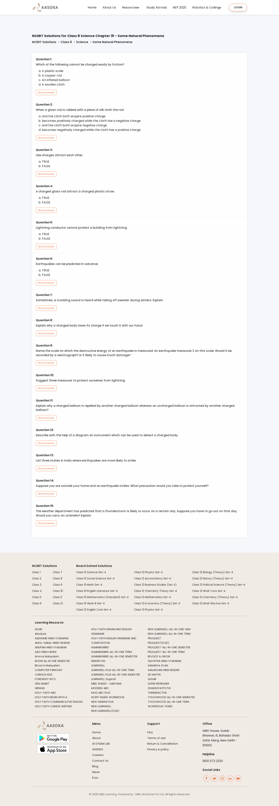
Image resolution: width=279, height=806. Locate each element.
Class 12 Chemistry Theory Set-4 (155, 591)
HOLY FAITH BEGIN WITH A (51, 697)
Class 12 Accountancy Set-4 (152, 578)
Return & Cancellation (162, 744)
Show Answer (46, 92)
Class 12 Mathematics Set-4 (152, 597)
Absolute (40, 634)
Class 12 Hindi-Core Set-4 (208, 591)
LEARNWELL (98, 665)
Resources (129, 7)
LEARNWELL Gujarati (103, 679)
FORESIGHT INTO (45, 679)
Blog (95, 766)
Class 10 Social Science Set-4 (95, 578)
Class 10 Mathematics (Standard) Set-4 (102, 597)
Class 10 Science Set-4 (91, 572)
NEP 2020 (179, 7)
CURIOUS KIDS (43, 674)
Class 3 (36, 585)
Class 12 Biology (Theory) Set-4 (212, 572)
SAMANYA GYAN (158, 665)
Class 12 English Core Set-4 (93, 609)
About (96, 738)
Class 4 (37, 591)
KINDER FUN (98, 661)
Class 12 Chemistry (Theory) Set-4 (215, 597)
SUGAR (152, 679)
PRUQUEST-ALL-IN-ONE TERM (166, 652)
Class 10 (58, 591)
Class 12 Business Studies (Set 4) (155, 585)
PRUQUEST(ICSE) (158, 643)
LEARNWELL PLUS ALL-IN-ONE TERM (112, 670)
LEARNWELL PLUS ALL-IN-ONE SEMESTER (115, 674)
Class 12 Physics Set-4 (148, 572)
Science (82, 42)
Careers (97, 755)
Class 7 (57, 572)
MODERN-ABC (100, 688)
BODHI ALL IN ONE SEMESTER (52, 661)
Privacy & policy (158, 749)
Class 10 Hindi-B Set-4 (90, 603)
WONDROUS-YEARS (160, 706)
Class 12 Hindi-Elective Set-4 (210, 603)
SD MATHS (154, 674)
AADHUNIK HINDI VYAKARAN (51, 638)
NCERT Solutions (44, 42)
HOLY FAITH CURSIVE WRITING (53, 706)
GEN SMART (42, 684)
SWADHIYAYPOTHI (159, 688)
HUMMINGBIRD (100, 647)
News (96, 772)
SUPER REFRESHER (158, 684)
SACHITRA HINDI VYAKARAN (164, 661)
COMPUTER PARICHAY (48, 670)
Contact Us (100, 761)
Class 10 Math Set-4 (89, 585)
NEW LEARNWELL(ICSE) (105, 711)
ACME (38, 629)
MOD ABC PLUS (100, 693)
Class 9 (57, 585)
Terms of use (156, 738)
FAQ (150, 732)
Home (92, 7)
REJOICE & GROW (159, 656)
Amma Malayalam (47, 656)
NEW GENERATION (102, 702)
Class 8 (66, 42)
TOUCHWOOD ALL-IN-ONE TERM (168, 702)
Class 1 (36, 572)
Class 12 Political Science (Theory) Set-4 (218, 585)
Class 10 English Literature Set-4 (97, 591)
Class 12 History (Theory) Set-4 (212, 578)
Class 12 (58, 603)
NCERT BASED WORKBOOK (107, 697)
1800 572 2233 (212, 761)
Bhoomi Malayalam (47, 665)
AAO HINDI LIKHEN (45, 652)
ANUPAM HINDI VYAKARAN (51, 647)
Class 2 (36, 578)
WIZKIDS (97, 749)
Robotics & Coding (205, 7)
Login (238, 7)
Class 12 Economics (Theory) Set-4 (157, 603)
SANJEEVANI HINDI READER (163, 670)
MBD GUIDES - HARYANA (106, 684)
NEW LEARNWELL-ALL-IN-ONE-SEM (169, 629)
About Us (109, 7)
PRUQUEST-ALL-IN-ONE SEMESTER (169, 647)
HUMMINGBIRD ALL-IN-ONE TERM (111, 652)
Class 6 (36, 603)
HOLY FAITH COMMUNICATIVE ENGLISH (59, 702)
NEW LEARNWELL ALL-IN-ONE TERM (169, 634)
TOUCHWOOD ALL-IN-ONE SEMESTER (171, 697)
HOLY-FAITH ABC (45, 693)
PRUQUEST (154, 638)
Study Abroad (156, 7)
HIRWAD (40, 688)
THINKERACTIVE (157, 693)
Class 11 (57, 597)
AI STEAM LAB (101, 744)
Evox (95, 778)
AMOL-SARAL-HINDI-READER (52, 643)
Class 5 (36, 597)
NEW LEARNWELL (101, 706)
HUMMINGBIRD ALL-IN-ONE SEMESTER (114, 656)
